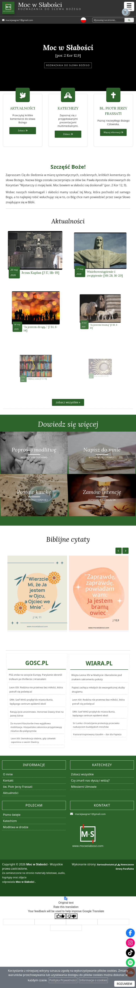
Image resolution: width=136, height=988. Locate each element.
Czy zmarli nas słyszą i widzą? (90, 793)
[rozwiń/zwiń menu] (129, 6)
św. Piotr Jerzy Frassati (17, 799)
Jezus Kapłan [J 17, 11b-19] (38, 264)
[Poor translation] (71, 928)
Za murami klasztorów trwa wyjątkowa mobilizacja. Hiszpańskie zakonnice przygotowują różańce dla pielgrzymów (35, 741)
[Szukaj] (129, 20)
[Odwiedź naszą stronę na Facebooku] (130, 932)
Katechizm (10, 833)
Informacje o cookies (93, 980)
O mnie (8, 786)
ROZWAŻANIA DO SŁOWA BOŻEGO (68, 65)
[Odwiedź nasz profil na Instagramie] (130, 942)
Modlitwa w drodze (15, 839)
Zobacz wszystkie (82, 786)
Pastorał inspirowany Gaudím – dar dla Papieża (96, 754)
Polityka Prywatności (63, 980)
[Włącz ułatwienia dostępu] (116, 6)
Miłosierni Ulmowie (84, 799)
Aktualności (68, 221)
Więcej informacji (113, 132)
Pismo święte (11, 827)
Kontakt (8, 793)
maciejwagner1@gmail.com (19, 20)
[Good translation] (60, 928)
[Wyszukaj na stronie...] (106, 20)
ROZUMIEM (124, 984)
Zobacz (23, 130)
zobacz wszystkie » (68, 410)
